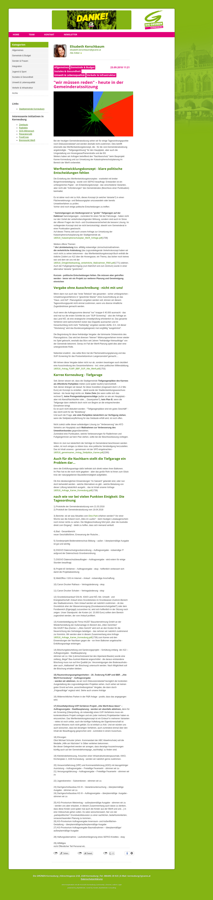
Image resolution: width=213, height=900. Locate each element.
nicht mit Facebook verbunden (56, 853)
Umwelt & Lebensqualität (23, 82)
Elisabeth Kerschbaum (87, 46)
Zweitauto (23, 124)
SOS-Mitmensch (26, 131)
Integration (17, 66)
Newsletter (70, 34)
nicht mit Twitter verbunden (80, 853)
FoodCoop (24, 137)
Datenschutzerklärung (92, 879)
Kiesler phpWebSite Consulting (104, 888)
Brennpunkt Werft (27, 140)
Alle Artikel (75, 53)
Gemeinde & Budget (21, 55)
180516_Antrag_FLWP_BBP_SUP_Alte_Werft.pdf (77, 368)
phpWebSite (80, 888)
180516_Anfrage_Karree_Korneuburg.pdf (73, 490)
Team (32, 34)
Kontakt (49, 34)
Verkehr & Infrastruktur (22, 88)
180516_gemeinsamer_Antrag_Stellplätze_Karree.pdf (78, 452)
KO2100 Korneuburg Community (92, 884)
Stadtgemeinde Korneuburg (31, 109)
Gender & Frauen (20, 61)
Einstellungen (131, 853)
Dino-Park (93, 516)
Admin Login (117, 884)
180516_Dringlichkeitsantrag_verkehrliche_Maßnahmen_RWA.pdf (84, 263)
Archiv (15, 93)
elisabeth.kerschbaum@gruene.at (85, 50)
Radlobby (23, 128)
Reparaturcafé (25, 134)
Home (16, 34)
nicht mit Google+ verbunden (105, 853)
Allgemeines (17, 50)
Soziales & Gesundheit (22, 77)
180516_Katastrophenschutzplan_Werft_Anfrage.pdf (78, 238)
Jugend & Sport (19, 71)
